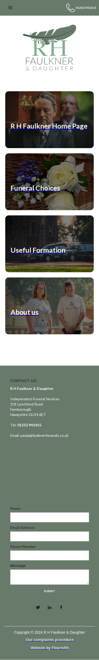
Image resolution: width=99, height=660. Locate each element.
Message (18, 566)
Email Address (22, 527)
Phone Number (23, 546)
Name (15, 508)
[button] (10, 8)
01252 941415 (86, 7)
